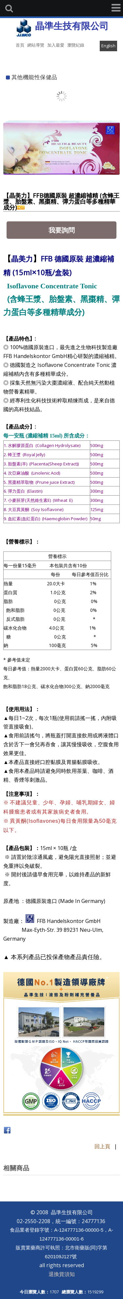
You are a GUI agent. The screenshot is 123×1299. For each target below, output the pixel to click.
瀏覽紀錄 (75, 45)
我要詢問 (62, 230)
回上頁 (102, 1146)
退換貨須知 (62, 1274)
